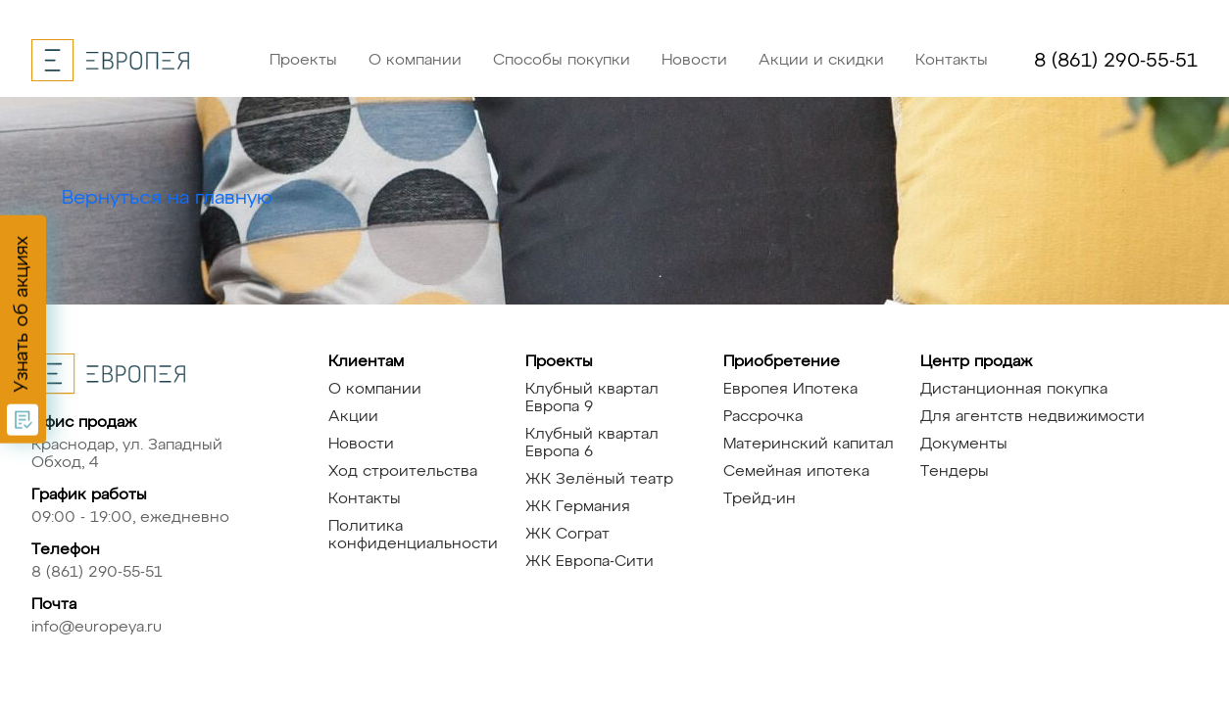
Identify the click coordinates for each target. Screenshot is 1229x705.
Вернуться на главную (167, 198)
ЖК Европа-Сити (589, 562)
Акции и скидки (821, 61)
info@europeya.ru (96, 627)
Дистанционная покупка (1013, 390)
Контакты (951, 61)
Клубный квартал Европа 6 (592, 443)
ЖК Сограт (567, 534)
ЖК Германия (577, 507)
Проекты (303, 61)
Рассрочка (763, 417)
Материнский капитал (808, 444)
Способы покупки (561, 61)
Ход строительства (402, 472)
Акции (353, 417)
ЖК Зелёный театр (599, 480)
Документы (964, 444)
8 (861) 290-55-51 (1116, 60)
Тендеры (954, 472)
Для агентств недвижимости (1032, 417)
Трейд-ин (759, 499)
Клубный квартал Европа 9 (592, 398)
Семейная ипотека (796, 472)
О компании (415, 61)
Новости (694, 61)
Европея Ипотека (790, 390)
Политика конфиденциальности (413, 535)
